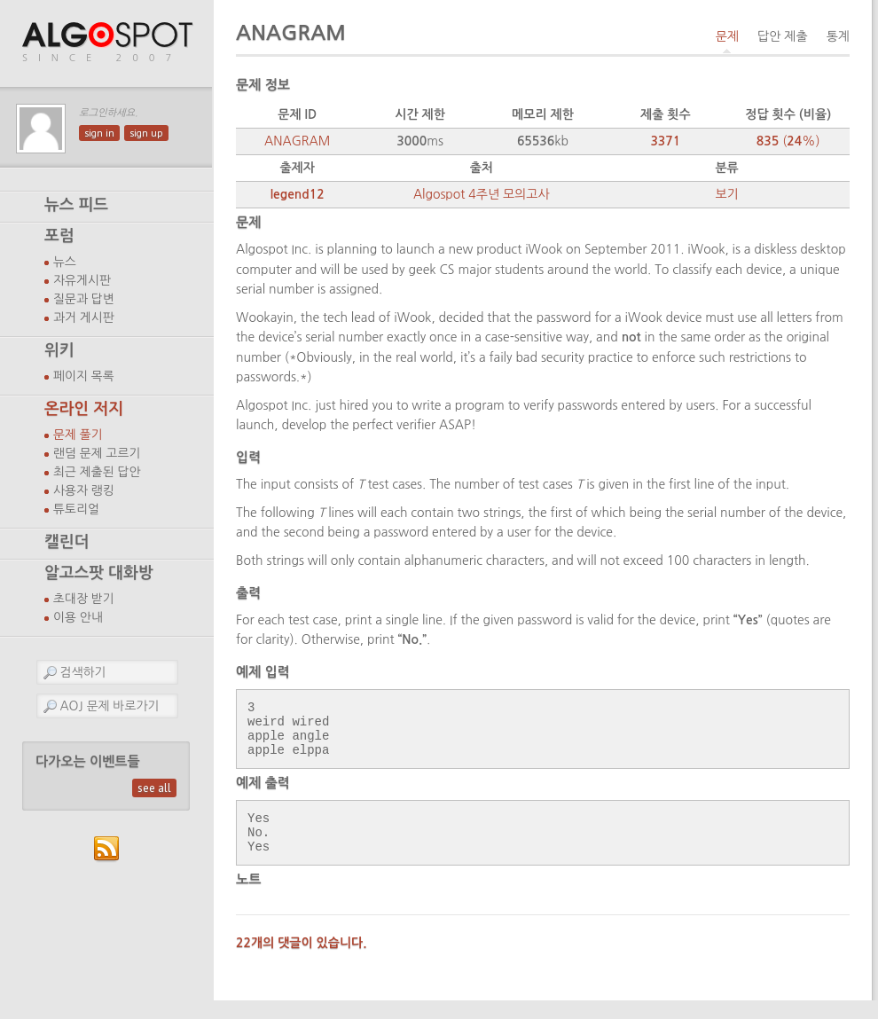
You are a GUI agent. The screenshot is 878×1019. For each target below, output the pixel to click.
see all (154, 788)
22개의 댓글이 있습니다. (301, 961)
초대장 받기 (83, 598)
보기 (726, 194)
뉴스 (64, 261)
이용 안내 (78, 617)
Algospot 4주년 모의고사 (481, 194)
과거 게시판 (83, 317)
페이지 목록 (83, 376)
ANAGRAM (297, 141)
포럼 (59, 236)
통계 (838, 36)
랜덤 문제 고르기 (97, 453)
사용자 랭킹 (83, 490)
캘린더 (66, 542)
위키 (59, 350)
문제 (727, 36)
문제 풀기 (78, 434)
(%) (788, 141)
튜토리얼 (76, 509)
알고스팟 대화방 (98, 573)
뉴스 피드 (76, 205)
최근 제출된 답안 (97, 472)
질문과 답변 (83, 299)
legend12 (297, 194)
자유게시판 (82, 280)
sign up (146, 133)
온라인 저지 (83, 409)
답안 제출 (782, 36)
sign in (99, 133)
